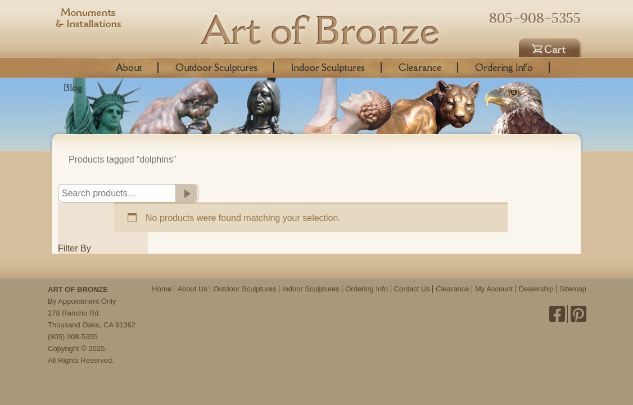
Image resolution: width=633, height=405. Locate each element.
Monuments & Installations (89, 19)
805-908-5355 (535, 18)
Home (161, 289)
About (129, 67)
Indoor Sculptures (328, 67)
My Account (494, 289)
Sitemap (572, 289)
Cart (551, 46)
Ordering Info (504, 67)
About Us (192, 289)
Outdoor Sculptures (216, 67)
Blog (73, 88)
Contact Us (412, 289)
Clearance (420, 67)
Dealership (536, 289)
